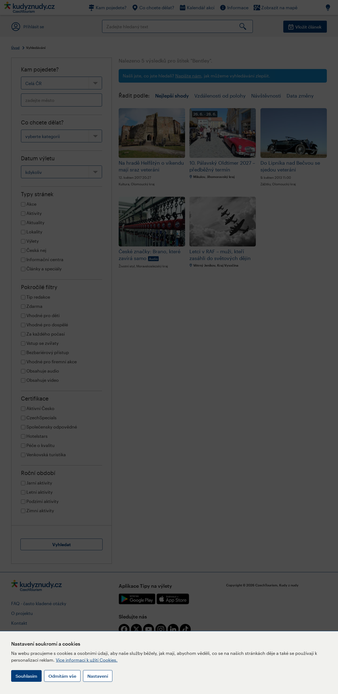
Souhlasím (26, 676)
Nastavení (97, 676)
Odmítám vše (62, 676)
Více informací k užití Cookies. (87, 659)
